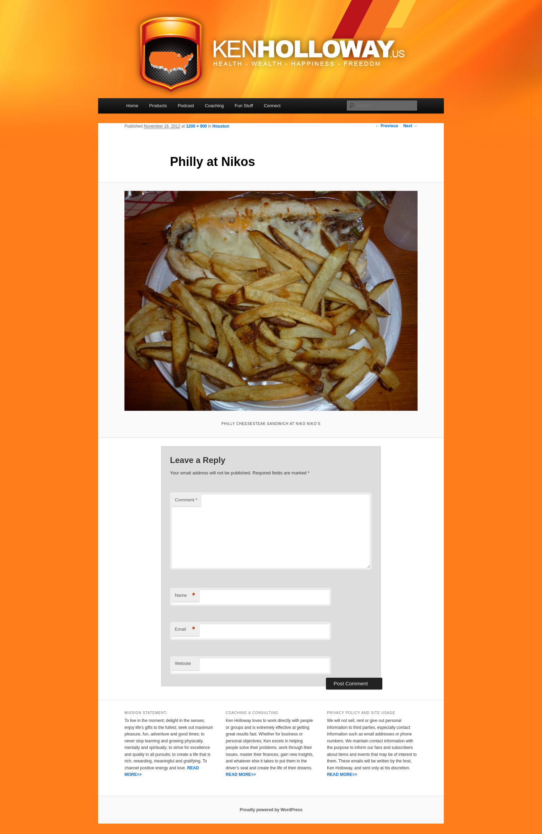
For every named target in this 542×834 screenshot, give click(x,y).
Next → (410, 125)
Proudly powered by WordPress (271, 809)
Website (183, 663)
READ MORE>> (241, 774)
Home (132, 105)
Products (158, 105)
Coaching (214, 105)
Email (185, 629)
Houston (221, 126)
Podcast (186, 105)
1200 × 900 (196, 126)
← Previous (386, 125)
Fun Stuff (244, 105)
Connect (272, 105)
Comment (186, 499)
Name (185, 596)
